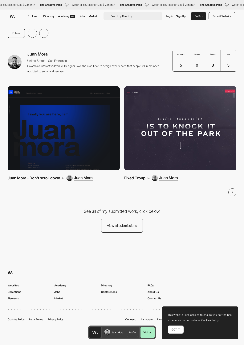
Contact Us (154, 298)
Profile (132, 332)
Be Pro (198, 16)
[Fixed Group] (180, 128)
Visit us (147, 332)
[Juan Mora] (80, 178)
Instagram (147, 319)
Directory (48, 16)
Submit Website (222, 16)
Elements (13, 298)
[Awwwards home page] (95, 332)
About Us (153, 291)
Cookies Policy (16, 319)
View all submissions (122, 226)
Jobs (82, 16)
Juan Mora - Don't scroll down (34, 178)
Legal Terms (36, 319)
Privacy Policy (55, 319)
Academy (66, 16)
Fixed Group (134, 178)
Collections (14, 291)
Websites (13, 285)
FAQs (151, 285)
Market (93, 16)
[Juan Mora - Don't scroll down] (64, 128)
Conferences (109, 291)
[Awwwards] (12, 16)
